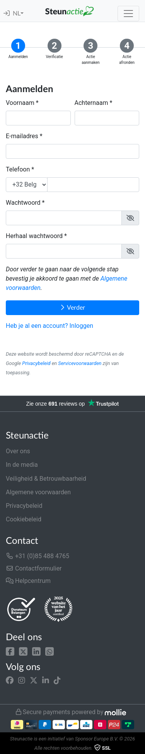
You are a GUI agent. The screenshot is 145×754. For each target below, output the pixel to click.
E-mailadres (22, 136)
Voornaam (20, 102)
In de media (22, 464)
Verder (72, 307)
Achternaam (91, 102)
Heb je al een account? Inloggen (49, 325)
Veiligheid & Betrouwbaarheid (46, 478)
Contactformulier (34, 568)
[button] (10, 651)
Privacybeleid (36, 363)
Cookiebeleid (23, 519)
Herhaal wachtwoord (34, 236)
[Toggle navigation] (128, 13)
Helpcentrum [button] (28, 580)
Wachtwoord (23, 202)
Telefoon (18, 169)
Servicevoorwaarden (79, 363)
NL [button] (16, 13)
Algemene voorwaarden (38, 492)
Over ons (18, 451)
